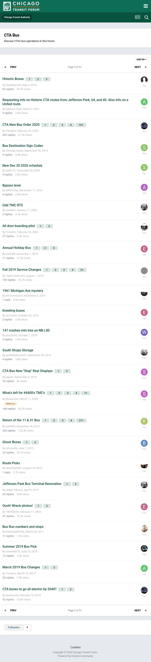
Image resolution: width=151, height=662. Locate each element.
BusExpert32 (13, 85)
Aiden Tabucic (14, 489)
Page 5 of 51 (75, 67)
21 (81, 420)
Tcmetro (11, 130)
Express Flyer (14, 108)
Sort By (141, 59)
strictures (11, 315)
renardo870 (12, 551)
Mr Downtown (14, 295)
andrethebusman (16, 355)
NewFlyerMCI (14, 468)
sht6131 (11, 170)
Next (138, 67)
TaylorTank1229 (15, 275)
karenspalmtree (15, 531)
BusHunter (12, 398)
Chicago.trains (14, 150)
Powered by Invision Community (75, 656)
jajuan (9, 377)
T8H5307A (12, 511)
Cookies (75, 647)
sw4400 (10, 210)
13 (81, 125)
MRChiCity (12, 190)
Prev (13, 67)
